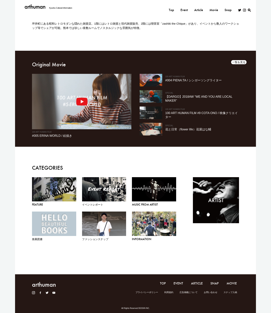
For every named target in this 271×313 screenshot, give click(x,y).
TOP (163, 283)
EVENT (178, 283)
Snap (228, 7)
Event (184, 7)
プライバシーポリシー (147, 292)
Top (171, 7)
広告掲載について (189, 292)
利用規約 (168, 292)
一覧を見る (238, 62)
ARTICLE (197, 283)
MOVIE (232, 283)
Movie (213, 7)
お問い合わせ (210, 292)
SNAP (214, 283)
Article (198, 7)
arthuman (34, 6)
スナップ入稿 (230, 292)
